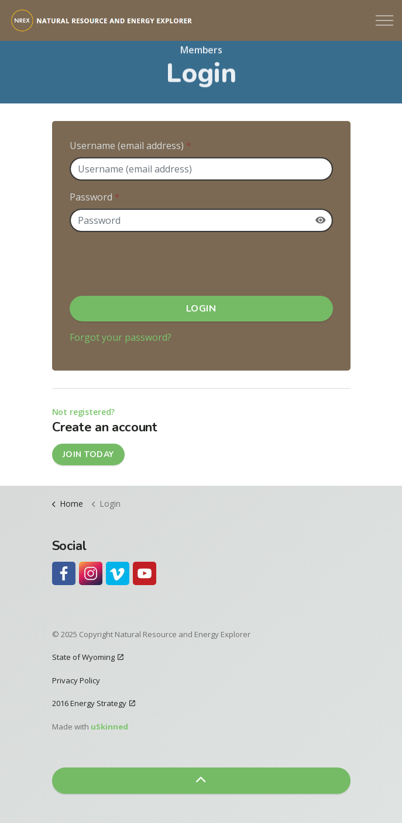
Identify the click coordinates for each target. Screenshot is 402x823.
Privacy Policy (76, 680)
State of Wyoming (87, 657)
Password (95, 197)
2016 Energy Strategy (93, 703)
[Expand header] (384, 20)
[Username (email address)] (201, 169)
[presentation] (159, 264)
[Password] (201, 220)
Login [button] (201, 308)
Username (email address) (130, 145)
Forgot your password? (120, 337)
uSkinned (109, 726)
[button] (201, 780)
